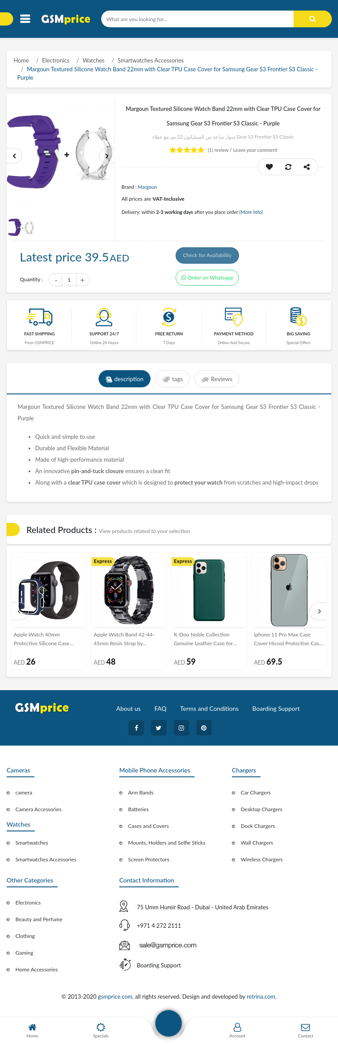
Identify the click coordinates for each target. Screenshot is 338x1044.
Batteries (138, 812)
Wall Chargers (257, 845)
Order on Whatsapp (207, 280)
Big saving (299, 336)
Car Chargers (256, 795)
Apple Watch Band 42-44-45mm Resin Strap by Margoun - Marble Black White (124, 642)
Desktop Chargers (261, 812)
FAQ (160, 711)
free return (169, 336)
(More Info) (251, 212)
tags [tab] (172, 382)
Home (21, 60)
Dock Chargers (258, 828)
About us (128, 711)
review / (220, 150)
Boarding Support (276, 711)
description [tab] (123, 382)
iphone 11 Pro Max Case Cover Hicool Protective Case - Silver (288, 642)
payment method (234, 336)
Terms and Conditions (209, 711)
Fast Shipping (39, 336)
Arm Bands (141, 795)
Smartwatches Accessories (151, 60)
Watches (94, 60)
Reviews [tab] (218, 382)
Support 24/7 (104, 336)
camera (23, 795)
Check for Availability (209, 257)
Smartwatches (31, 845)
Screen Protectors (148, 862)
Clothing (25, 938)
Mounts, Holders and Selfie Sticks (167, 845)
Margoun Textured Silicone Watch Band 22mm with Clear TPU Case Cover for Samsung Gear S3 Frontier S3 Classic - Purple (167, 73)
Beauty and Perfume (38, 922)
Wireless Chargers (262, 862)
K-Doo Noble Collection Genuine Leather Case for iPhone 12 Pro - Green (203, 642)
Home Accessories (36, 972)
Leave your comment (255, 150)
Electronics (56, 60)
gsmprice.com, (116, 999)
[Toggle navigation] (25, 19)
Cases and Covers (148, 828)
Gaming (24, 955)
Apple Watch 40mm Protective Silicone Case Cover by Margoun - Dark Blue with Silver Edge (43, 642)
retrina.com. (261, 999)
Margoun (147, 187)
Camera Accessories (38, 812)
